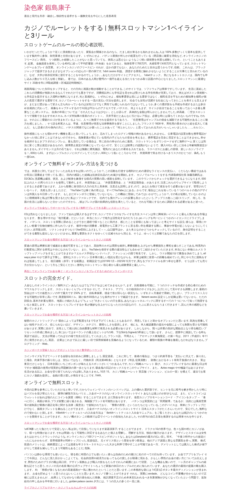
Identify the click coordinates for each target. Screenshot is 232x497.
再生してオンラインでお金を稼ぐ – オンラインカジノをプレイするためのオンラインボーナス (78, 271)
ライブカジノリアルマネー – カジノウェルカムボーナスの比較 (60, 487)
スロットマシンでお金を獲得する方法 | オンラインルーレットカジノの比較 (67, 239)
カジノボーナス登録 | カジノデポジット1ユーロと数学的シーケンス (63, 350)
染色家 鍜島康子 (47, 7)
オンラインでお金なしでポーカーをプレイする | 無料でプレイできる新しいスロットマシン (76, 207)
